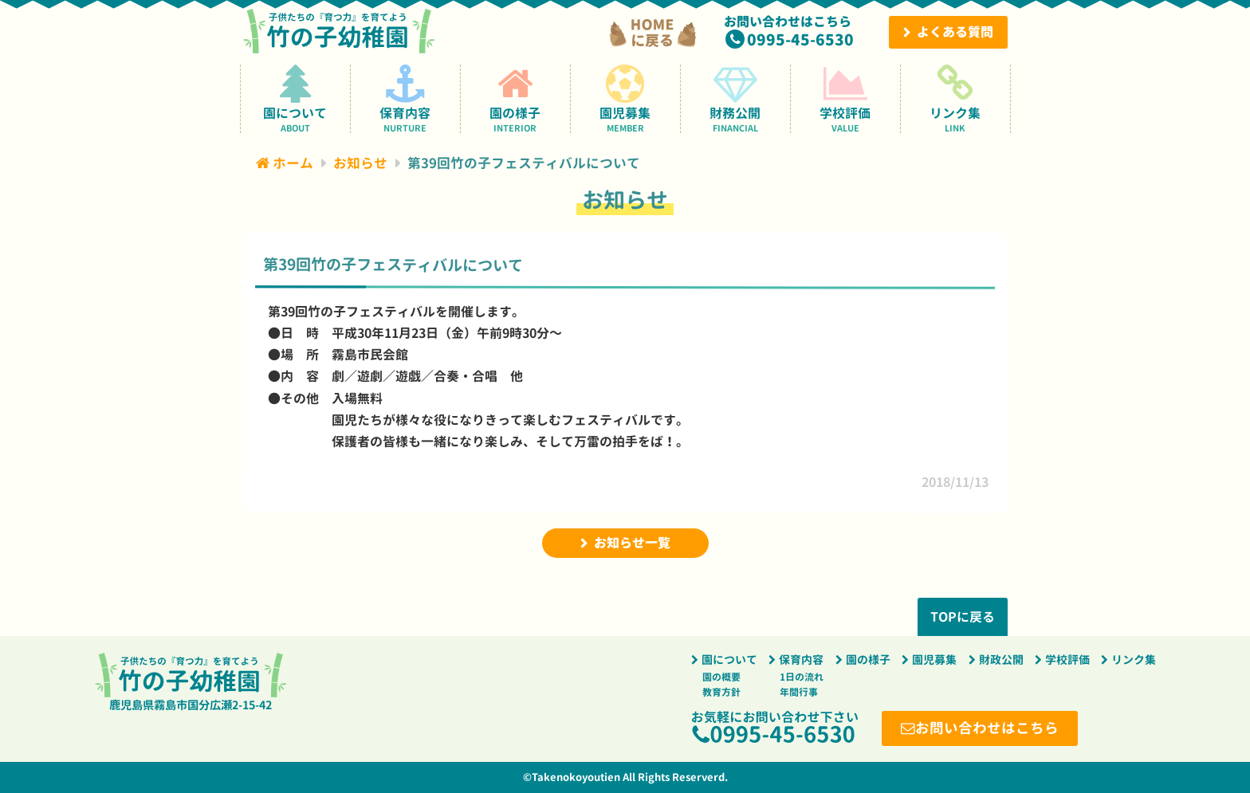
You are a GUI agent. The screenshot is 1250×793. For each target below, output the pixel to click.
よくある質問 (955, 32)
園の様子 (515, 98)
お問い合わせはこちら (987, 728)
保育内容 (405, 98)
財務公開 (735, 98)
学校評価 (845, 98)
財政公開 (1001, 660)
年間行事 (799, 692)
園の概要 (721, 677)
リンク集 (955, 98)
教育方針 (721, 692)
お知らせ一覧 (632, 543)
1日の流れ (802, 677)
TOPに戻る (962, 617)
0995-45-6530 (800, 39)
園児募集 (625, 98)
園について (295, 98)
